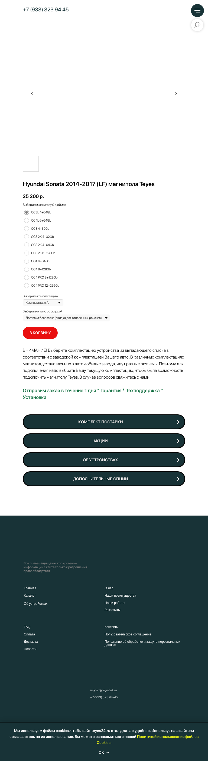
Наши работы (115, 603)
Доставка (31, 642)
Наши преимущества (120, 595)
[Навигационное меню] (197, 10)
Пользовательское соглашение (128, 634)
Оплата (29, 634)
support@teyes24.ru (103, 690)
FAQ (27, 627)
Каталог (30, 595)
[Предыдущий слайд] (32, 93)
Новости (30, 649)
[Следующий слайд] (176, 93)
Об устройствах (35, 604)
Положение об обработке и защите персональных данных (142, 643)
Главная (30, 588)
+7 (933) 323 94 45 (46, 9)
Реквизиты (113, 610)
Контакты (112, 627)
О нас (109, 588)
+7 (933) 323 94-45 (104, 697)
